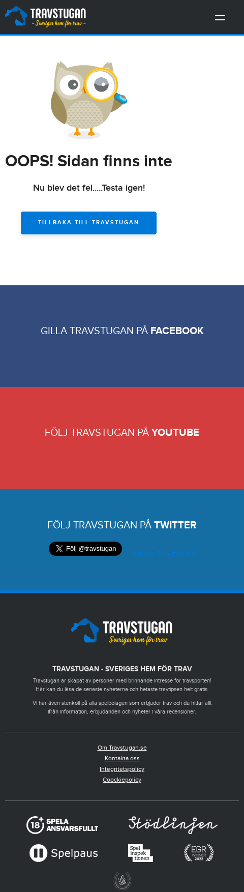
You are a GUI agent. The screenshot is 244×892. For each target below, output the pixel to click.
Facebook (177, 331)
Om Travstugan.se (122, 747)
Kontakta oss (122, 758)
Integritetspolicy (122, 768)
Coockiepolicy (122, 779)
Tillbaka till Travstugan (88, 222)
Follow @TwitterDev (163, 554)
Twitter (175, 525)
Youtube (175, 433)
